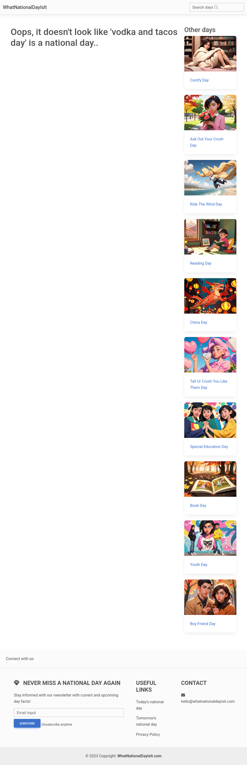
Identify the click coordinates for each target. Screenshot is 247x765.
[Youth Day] (210, 547)
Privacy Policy (148, 734)
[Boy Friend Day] (210, 606)
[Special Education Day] (210, 429)
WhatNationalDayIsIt (25, 7)
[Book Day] (210, 488)
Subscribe (27, 723)
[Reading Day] (210, 245)
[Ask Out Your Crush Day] (210, 124)
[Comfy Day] (210, 62)
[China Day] (210, 304)
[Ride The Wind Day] (210, 186)
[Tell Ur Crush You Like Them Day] (210, 366)
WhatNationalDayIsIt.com (139, 756)
